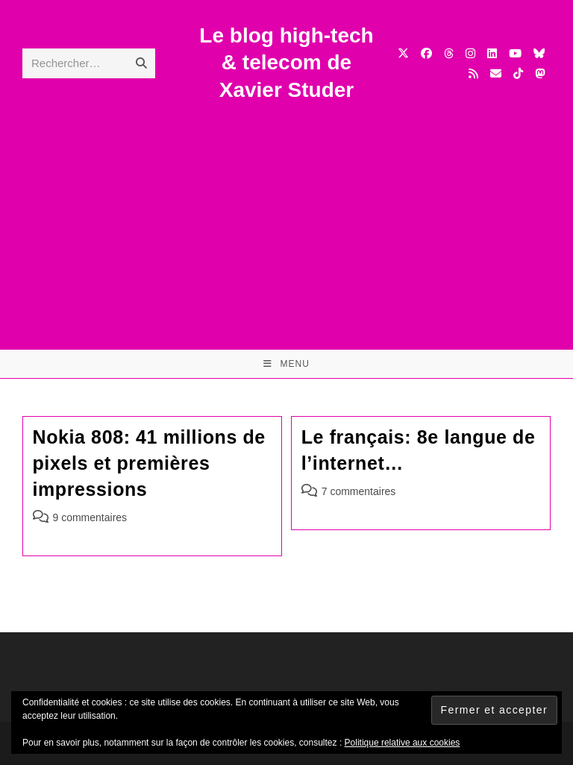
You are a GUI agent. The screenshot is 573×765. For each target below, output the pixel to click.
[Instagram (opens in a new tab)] (470, 53)
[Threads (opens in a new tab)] (449, 53)
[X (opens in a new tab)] (403, 53)
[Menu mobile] (286, 364)
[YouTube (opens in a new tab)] (515, 53)
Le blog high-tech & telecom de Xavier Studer (286, 62)
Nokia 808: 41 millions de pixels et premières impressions (149, 463)
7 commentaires (359, 491)
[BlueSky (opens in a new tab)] (539, 53)
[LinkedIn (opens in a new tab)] (492, 53)
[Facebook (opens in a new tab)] (426, 53)
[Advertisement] (286, 215)
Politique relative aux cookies (402, 742)
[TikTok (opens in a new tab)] (518, 73)
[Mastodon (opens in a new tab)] (540, 73)
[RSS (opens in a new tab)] (473, 73)
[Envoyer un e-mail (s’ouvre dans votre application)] (495, 73)
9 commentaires (90, 517)
